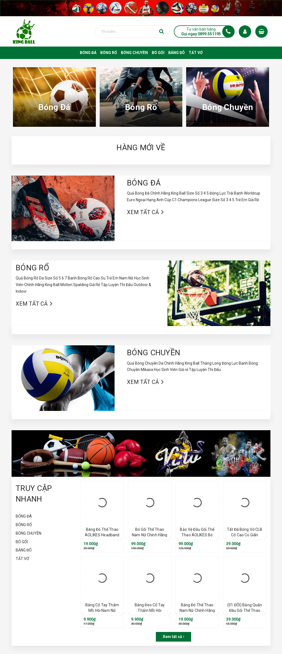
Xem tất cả (143, 212)
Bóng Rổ (141, 107)
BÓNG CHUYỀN (153, 352)
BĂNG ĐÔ (24, 550)
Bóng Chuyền (227, 107)
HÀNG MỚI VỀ (140, 147)
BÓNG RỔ (32, 267)
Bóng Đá (54, 107)
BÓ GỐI (22, 542)
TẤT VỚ (22, 558)
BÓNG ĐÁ (144, 182)
